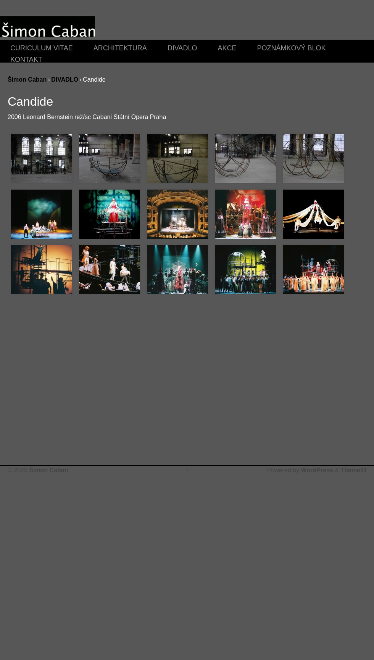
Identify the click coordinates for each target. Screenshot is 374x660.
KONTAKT (26, 59)
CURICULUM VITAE (41, 47)
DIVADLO (182, 47)
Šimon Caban (27, 79)
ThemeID (353, 470)
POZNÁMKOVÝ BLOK (291, 47)
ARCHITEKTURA (120, 47)
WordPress (317, 470)
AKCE (227, 47)
